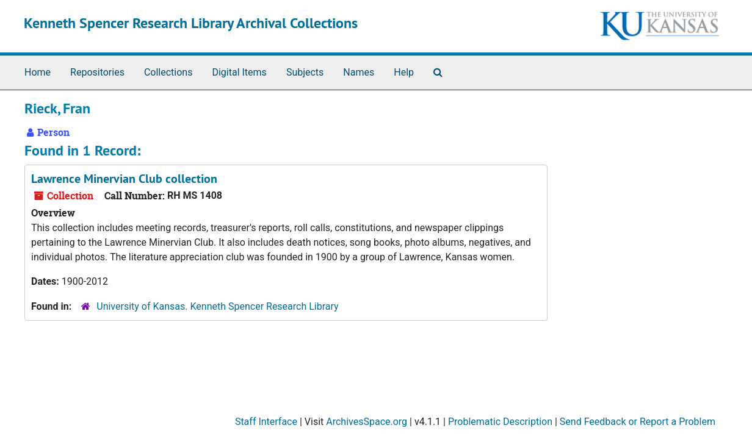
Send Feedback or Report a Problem (637, 421)
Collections (168, 72)
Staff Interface (266, 421)
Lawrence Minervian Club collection (124, 179)
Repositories (97, 72)
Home (37, 72)
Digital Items (239, 72)
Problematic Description (500, 421)
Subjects (305, 72)
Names (358, 72)
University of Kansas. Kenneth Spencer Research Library (217, 306)
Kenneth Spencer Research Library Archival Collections (191, 22)
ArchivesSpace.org (366, 421)
